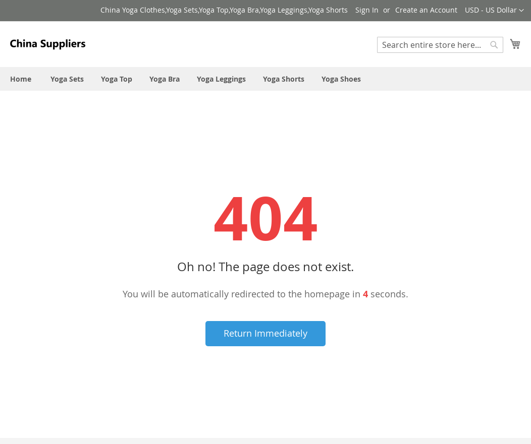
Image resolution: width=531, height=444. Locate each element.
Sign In (367, 10)
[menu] (265, 79)
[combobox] (440, 45)
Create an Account (426, 10)
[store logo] (48, 43)
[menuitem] (20, 79)
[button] (494, 10)
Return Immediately (265, 333)
